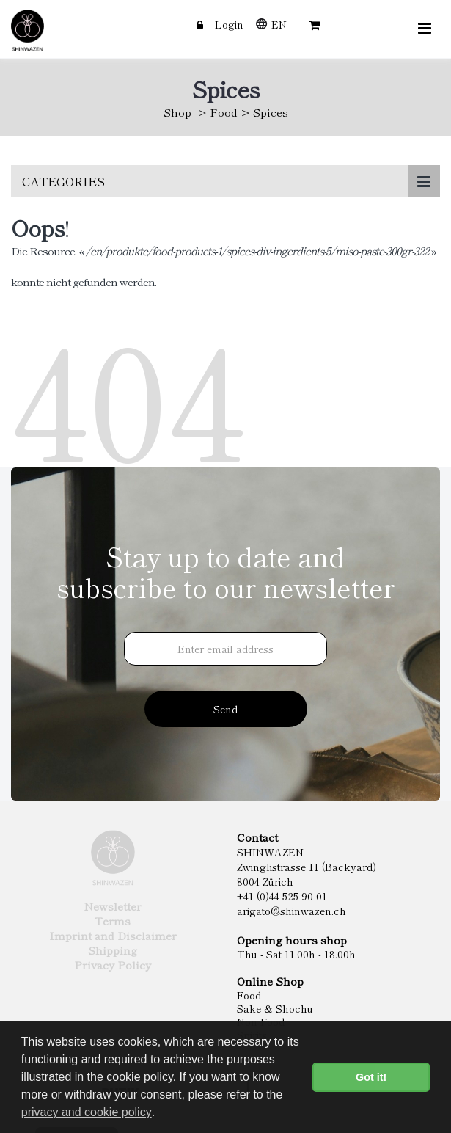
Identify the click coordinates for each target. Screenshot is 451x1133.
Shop (177, 112)
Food (224, 112)
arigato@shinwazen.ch (291, 910)
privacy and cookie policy (86, 1112)
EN (279, 24)
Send (225, 709)
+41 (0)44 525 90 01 (282, 896)
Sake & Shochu (275, 1008)
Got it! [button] (371, 1077)
